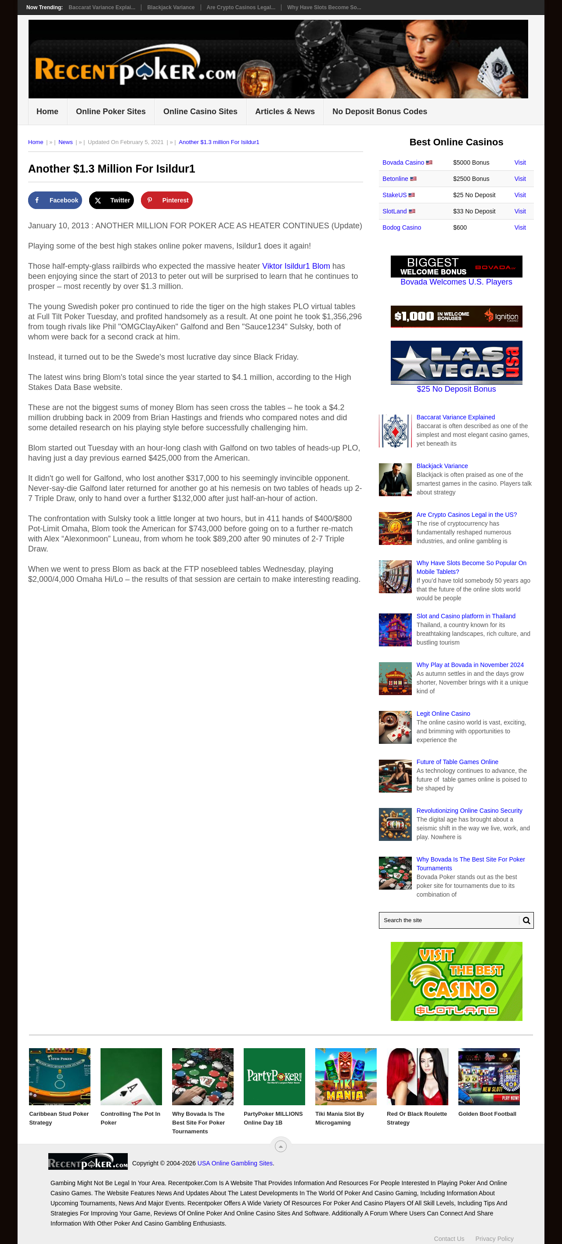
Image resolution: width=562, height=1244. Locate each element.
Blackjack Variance (171, 7)
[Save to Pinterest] (167, 200)
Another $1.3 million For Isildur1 (219, 142)
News (65, 142)
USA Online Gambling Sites (235, 1163)
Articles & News (285, 111)
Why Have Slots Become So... (324, 7)
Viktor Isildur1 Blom (296, 266)
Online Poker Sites (111, 111)
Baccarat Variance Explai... (101, 7)
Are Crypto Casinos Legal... (241, 7)
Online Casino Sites (200, 111)
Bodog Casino (401, 227)
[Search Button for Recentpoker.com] (524, 920)
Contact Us (449, 1238)
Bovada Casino (403, 162)
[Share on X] (111, 200)
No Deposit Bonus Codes (379, 111)
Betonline (395, 178)
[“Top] (281, 1146)
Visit (520, 162)
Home (47, 111)
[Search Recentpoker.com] (456, 920)
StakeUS (394, 194)
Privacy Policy (495, 1238)
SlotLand (394, 211)
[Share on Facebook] (55, 200)
